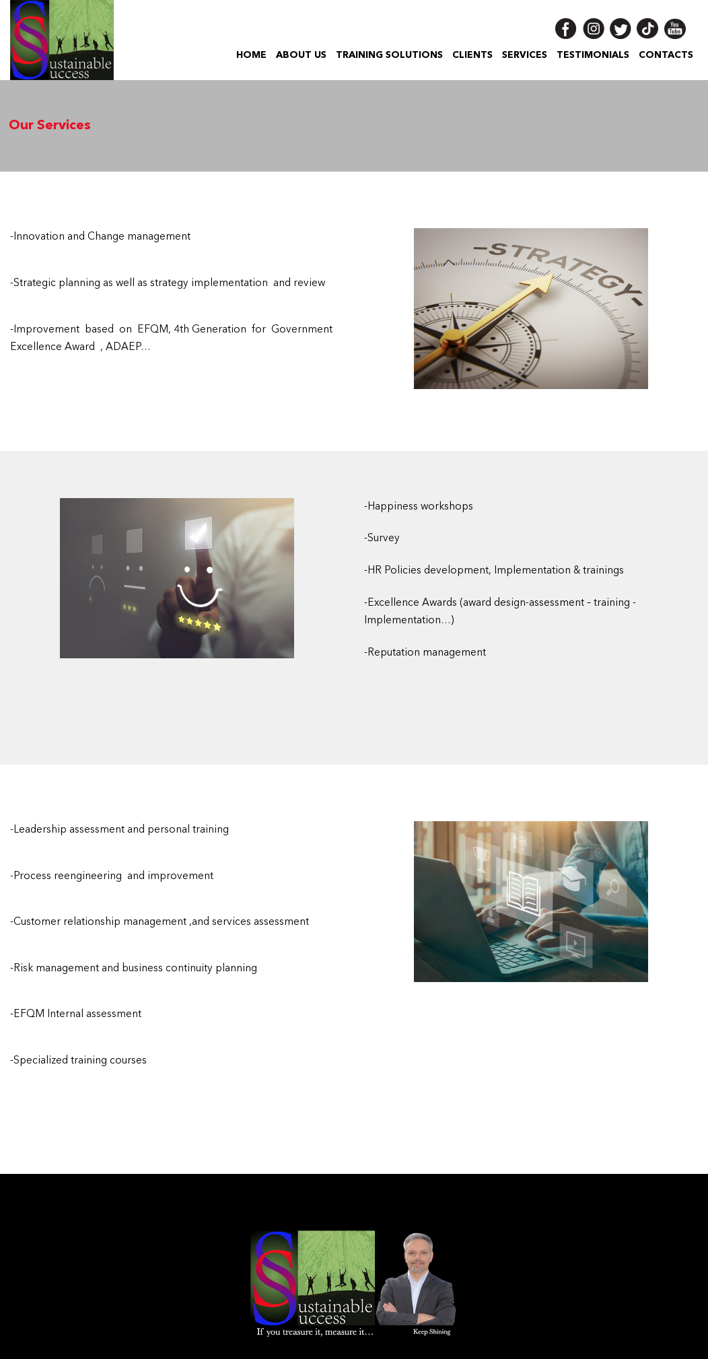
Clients (472, 55)
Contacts (666, 55)
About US (301, 55)
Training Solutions (389, 55)
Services (524, 55)
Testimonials (593, 55)
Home (251, 55)
